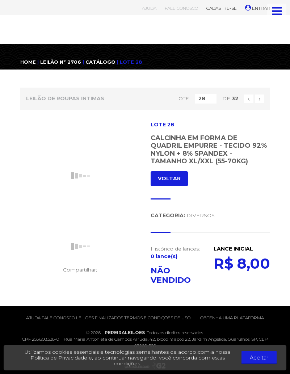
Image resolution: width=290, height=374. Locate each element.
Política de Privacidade (64, 357)
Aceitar (264, 357)
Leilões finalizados (99, 317)
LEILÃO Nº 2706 (60, 62)
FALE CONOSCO (181, 8)
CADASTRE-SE (221, 8)
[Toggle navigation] (276, 11)
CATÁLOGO (100, 62)
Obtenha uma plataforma (232, 317)
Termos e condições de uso (157, 317)
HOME (28, 62)
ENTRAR (257, 8)
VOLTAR (169, 178)
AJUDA (149, 8)
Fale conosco (58, 317)
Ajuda (33, 317)
